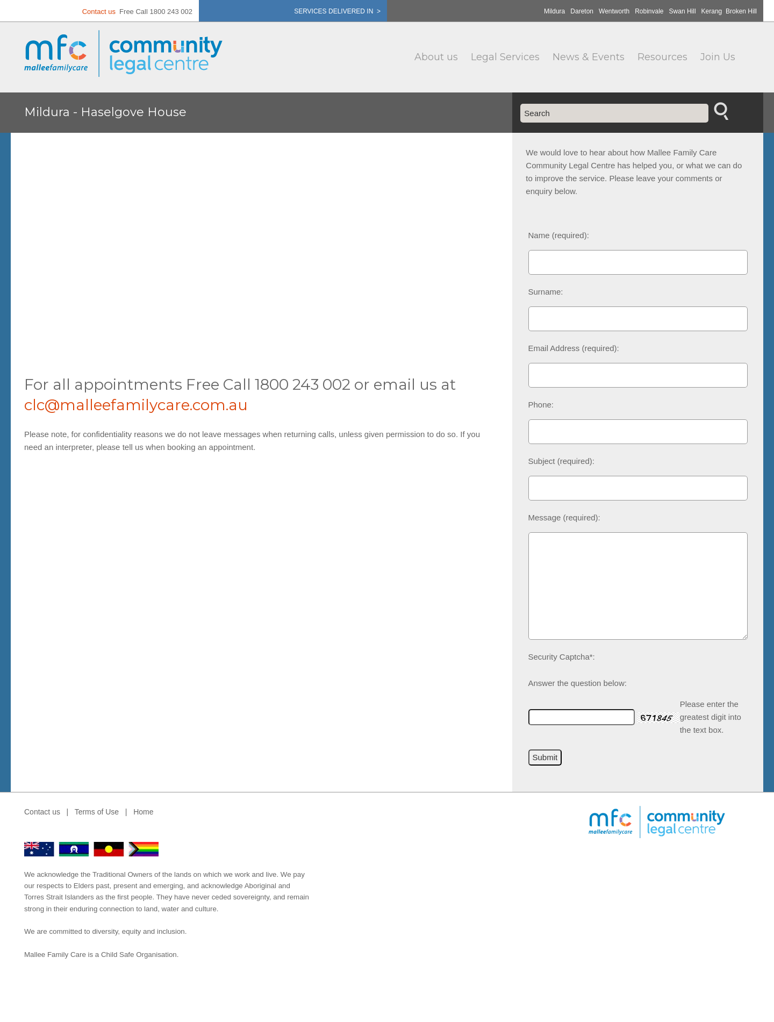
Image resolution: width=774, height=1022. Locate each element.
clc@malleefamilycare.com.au (136, 405)
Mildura (554, 11)
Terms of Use (97, 811)
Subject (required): (561, 461)
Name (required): (558, 235)
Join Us (717, 57)
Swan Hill (682, 11)
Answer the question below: (577, 683)
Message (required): (564, 517)
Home (143, 811)
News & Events (589, 57)
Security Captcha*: (561, 656)
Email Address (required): (573, 348)
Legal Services (505, 57)
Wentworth (614, 11)
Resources (662, 57)
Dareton (581, 11)
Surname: (545, 291)
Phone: (541, 404)
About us (436, 57)
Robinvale (649, 11)
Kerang (711, 11)
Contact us (99, 12)
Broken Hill (741, 11)
